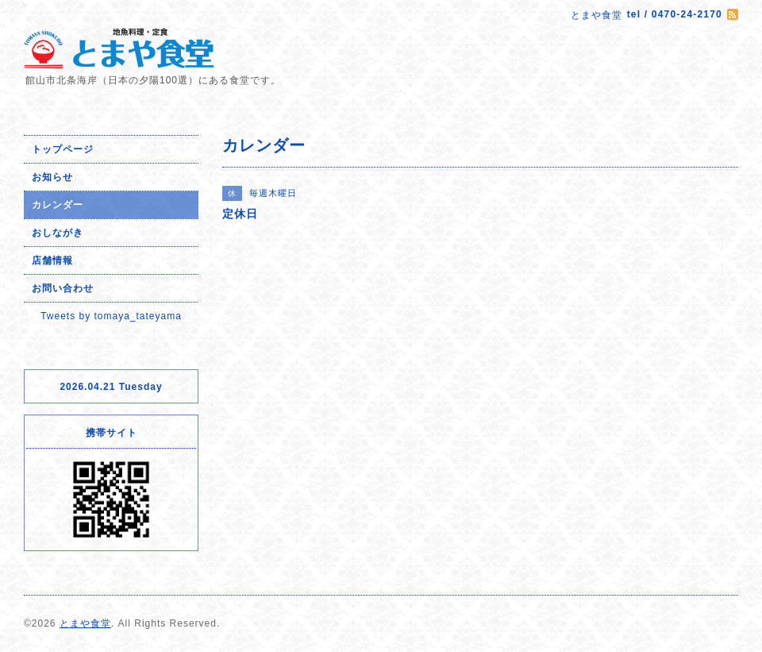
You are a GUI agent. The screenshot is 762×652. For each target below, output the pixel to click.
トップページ (63, 149)
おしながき (57, 232)
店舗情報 (52, 260)
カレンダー (57, 204)
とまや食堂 (85, 623)
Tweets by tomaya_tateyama (111, 316)
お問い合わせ (63, 288)
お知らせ (52, 177)
